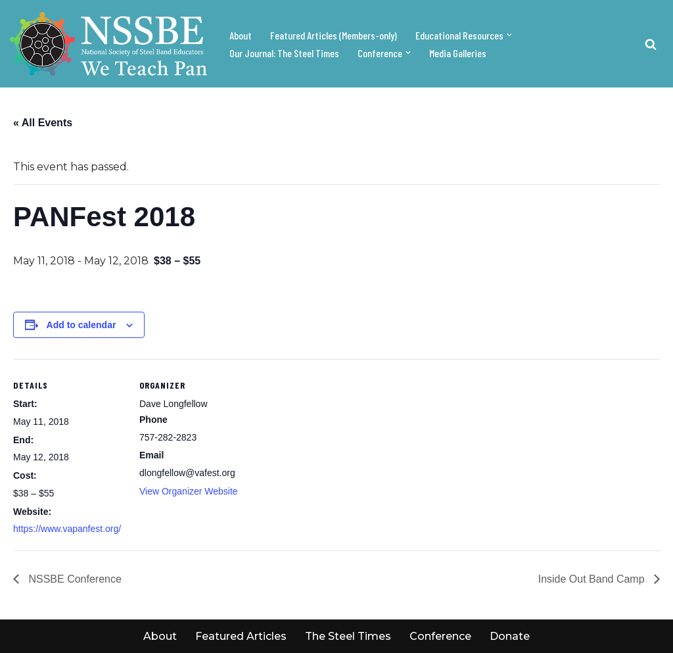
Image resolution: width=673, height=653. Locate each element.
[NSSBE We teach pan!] (108, 44)
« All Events (42, 122)
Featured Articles (241, 636)
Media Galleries (457, 53)
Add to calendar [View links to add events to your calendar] (81, 325)
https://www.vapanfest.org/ (67, 528)
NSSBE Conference (74, 579)
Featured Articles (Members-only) (333, 35)
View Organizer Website (188, 491)
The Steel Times (348, 636)
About (240, 35)
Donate (510, 636)
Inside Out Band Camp (592, 579)
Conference (440, 636)
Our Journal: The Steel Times (284, 53)
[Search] (651, 44)
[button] (509, 34)
